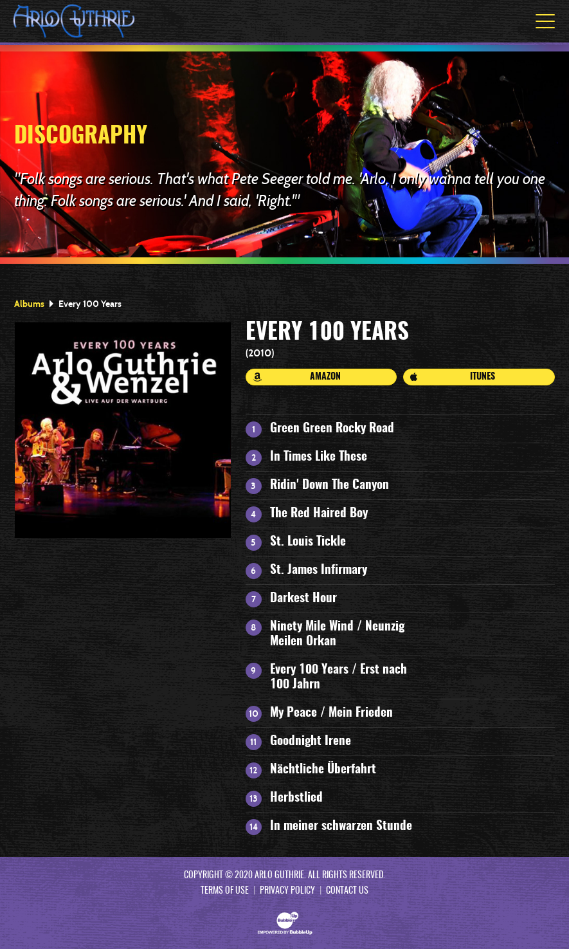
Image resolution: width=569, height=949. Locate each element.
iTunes (452, 377)
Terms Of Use (225, 891)
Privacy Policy (287, 891)
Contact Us (347, 891)
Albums (29, 303)
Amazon (297, 377)
